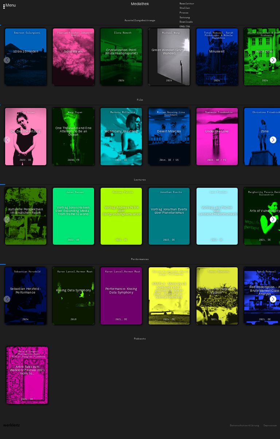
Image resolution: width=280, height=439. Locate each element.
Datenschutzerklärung (244, 425)
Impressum (270, 425)
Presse (184, 12)
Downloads (186, 22)
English (185, 26)
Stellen (185, 8)
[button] (273, 60)
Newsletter (187, 3)
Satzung (185, 17)
